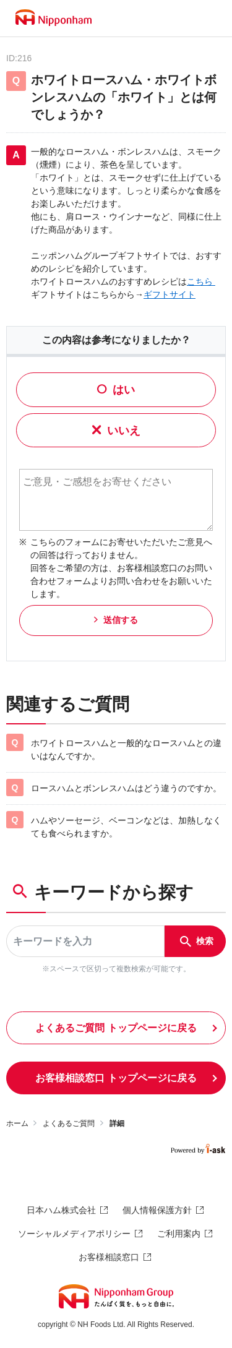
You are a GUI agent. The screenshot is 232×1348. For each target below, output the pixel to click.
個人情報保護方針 (157, 1210)
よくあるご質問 (69, 1123)
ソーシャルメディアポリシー (74, 1234)
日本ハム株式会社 (61, 1210)
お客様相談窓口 (109, 1257)
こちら (201, 281)
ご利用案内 (178, 1234)
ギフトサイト (169, 294)
